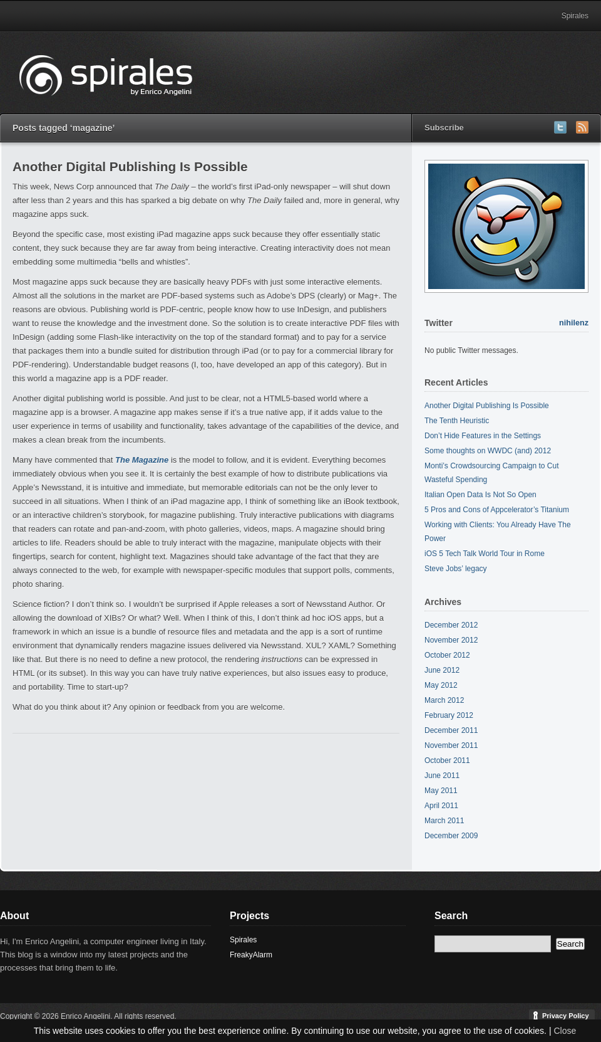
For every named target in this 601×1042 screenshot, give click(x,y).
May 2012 (441, 685)
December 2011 (451, 730)
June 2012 (442, 670)
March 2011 (444, 820)
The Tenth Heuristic (456, 420)
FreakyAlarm (251, 954)
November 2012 (451, 640)
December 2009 (451, 835)
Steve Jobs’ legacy (455, 568)
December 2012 (451, 625)
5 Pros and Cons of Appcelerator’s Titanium (496, 509)
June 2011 (442, 775)
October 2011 (447, 760)
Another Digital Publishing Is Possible (130, 166)
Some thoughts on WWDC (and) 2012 (487, 450)
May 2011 (441, 790)
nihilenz (573, 322)
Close (564, 1031)
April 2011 (441, 805)
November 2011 (451, 745)
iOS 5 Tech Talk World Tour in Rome (484, 553)
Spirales (575, 15)
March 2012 (444, 700)
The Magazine (141, 460)
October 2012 (447, 655)
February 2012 (448, 715)
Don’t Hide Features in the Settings (482, 435)
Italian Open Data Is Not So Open (480, 494)
